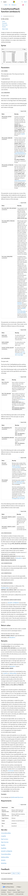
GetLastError (22, 399)
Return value (4, 25)
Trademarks (10, 894)
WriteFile (19, 309)
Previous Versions (12, 890)
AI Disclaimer (4, 890)
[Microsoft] (14, 2)
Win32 (6, 4)
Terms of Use (4, 894)
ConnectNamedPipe (21, 311)
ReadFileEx (19, 302)
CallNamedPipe (13, 673)
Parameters (4, 23)
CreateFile (23, 134)
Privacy (8, 892)
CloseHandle (11, 770)
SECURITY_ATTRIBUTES (13, 602)
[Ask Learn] (23, 5)
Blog (18, 890)
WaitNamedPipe (5, 588)
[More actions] (25, 5)
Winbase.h (14, 4)
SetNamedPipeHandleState (20, 180)
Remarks (4, 26)
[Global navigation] (1, 2)
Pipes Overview (4, 842)
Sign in (25, 1)
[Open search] (22, 2)
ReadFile (23, 308)
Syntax (3, 21)
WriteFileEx (19, 304)
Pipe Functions (4, 839)
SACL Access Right (19, 355)
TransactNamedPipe (21, 312)
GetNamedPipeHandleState (20, 153)
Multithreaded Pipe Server (17, 797)
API (9, 4)
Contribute (3, 892)
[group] (14, 57)
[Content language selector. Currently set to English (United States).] (7, 884)
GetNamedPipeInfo (20, 152)
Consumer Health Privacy (18, 892)
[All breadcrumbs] (2, 5)
